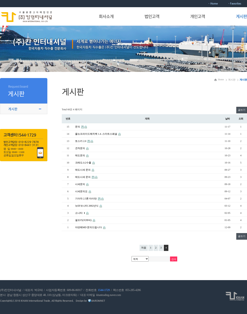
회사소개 (106, 16)
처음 (143, 247)
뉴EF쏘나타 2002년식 (87, 205)
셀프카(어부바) (83, 220)
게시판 (241, 16)
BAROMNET (98, 300)
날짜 (227, 118)
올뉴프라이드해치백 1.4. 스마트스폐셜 (96, 133)
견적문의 (80, 148)
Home (214, 3)
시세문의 (80, 184)
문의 (78, 126)
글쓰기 (241, 109)
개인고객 (197, 16)
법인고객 (151, 16)
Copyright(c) (7, 300)
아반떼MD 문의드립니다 (89, 227)
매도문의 (80, 155)
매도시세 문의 (83, 169)
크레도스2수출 (83, 162)
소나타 (80, 213)
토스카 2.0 (81, 141)
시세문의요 (81, 191)
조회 (241, 118)
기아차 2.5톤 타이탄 (86, 198)
